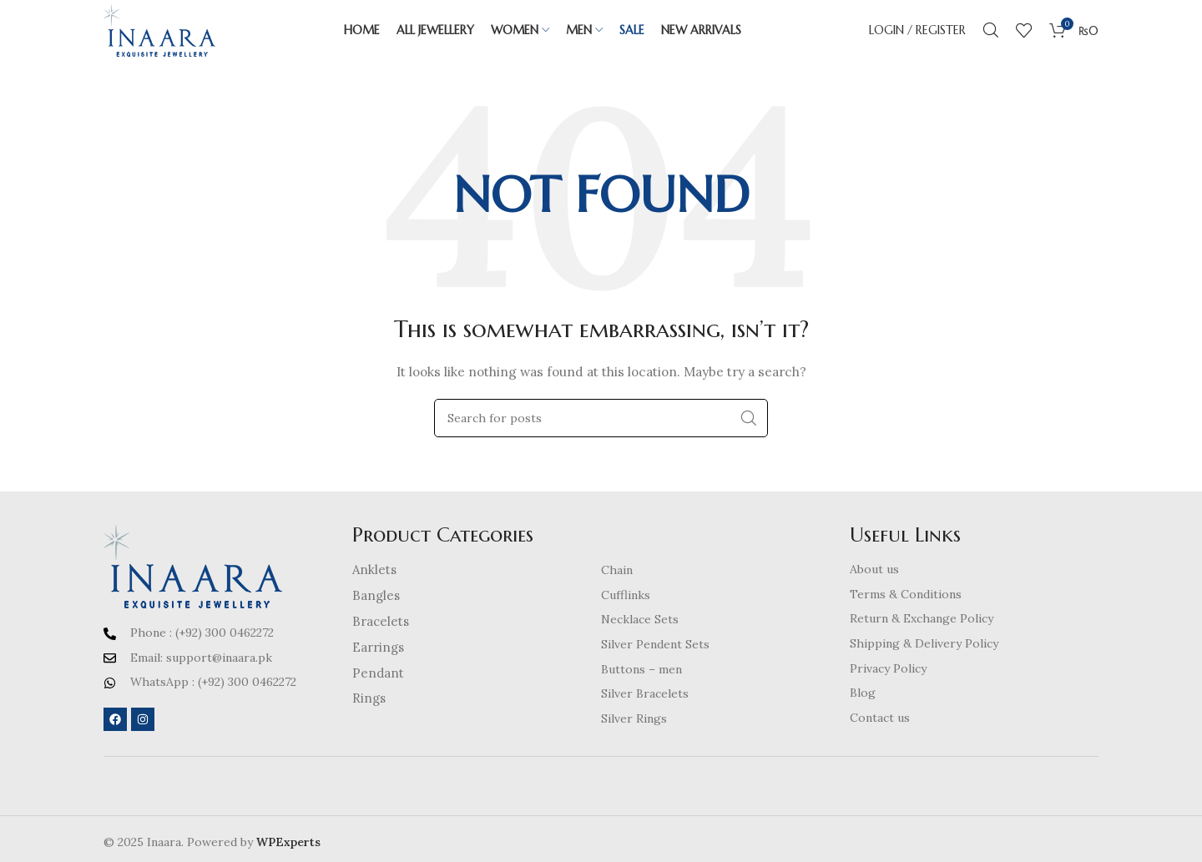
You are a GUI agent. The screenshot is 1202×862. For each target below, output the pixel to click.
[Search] (991, 37)
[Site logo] (175, 36)
